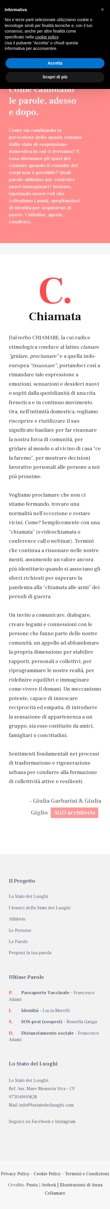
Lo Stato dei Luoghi (28, 896)
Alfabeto (17, 919)
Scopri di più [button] (55, 77)
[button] (102, 9)
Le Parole (18, 942)
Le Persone (20, 930)
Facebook (41, 1121)
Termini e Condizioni (87, 1174)
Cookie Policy (47, 1174)
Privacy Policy (15, 1174)
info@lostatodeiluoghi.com (46, 1105)
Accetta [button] (55, 63)
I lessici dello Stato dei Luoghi (40, 908)
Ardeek (48, 1185)
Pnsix (32, 1185)
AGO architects (74, 813)
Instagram (65, 1121)
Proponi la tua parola (30, 953)
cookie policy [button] (46, 37)
